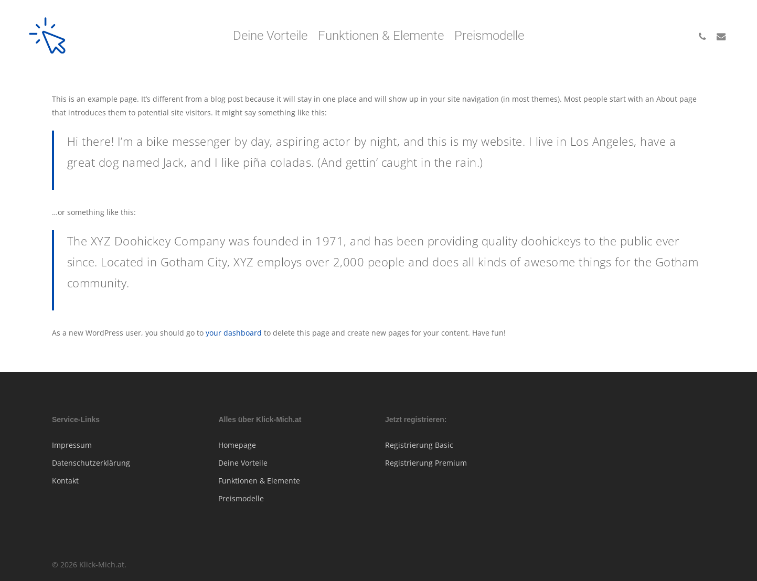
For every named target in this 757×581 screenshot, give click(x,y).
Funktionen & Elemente (259, 481)
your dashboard (234, 333)
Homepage (237, 445)
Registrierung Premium (426, 463)
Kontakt (65, 481)
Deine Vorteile (243, 463)
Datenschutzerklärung (91, 463)
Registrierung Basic (419, 445)
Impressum (72, 445)
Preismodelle (241, 498)
